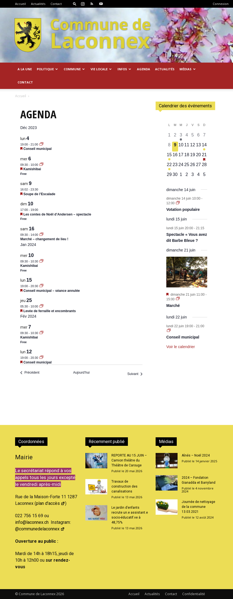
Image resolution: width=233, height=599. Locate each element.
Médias (187, 69)
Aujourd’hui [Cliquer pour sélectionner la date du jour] (81, 372)
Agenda (143, 69)
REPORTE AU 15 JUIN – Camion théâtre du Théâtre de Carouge (129, 460)
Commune (74, 69)
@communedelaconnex (40, 528)
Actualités (38, 4)
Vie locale (101, 69)
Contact (56, 4)
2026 (60, 594)
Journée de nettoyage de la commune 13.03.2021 (198, 507)
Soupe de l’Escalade (39, 194)
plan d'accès (50, 503)
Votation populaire (183, 209)
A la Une (25, 69)
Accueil (20, 4)
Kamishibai (32, 169)
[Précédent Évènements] (30, 372)
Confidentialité (193, 594)
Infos (124, 69)
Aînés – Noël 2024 (196, 455)
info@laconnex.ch (32, 522)
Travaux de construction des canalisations (124, 486)
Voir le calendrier (180, 347)
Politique (47, 69)
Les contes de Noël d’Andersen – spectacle (57, 214)
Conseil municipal (37, 149)
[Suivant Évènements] (134, 374)
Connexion (221, 4)
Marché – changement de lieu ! (44, 239)
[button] (75, 4)
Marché (173, 305)
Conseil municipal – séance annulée (51, 291)
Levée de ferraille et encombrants (49, 311)
